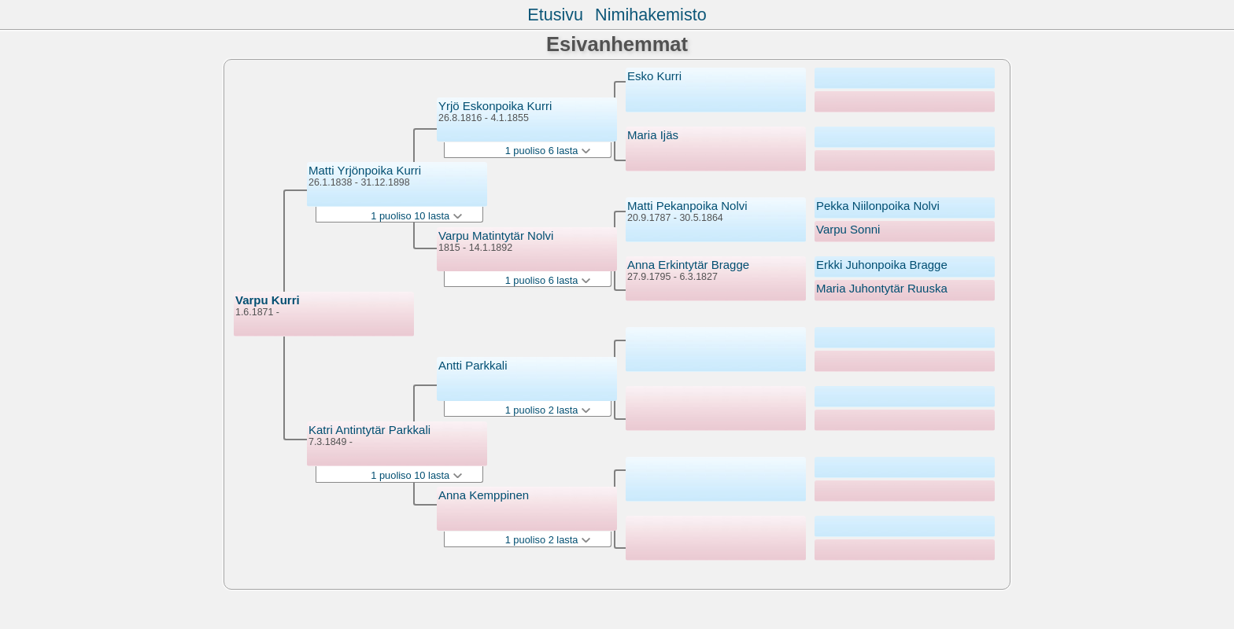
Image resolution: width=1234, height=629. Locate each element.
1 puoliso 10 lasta (416, 216)
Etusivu (555, 14)
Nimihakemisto (651, 14)
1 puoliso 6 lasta (547, 150)
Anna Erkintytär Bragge (688, 264)
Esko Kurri (654, 76)
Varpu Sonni (848, 229)
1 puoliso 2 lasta (547, 410)
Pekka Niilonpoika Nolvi (878, 205)
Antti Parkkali (473, 365)
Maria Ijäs (652, 135)
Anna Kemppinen (483, 495)
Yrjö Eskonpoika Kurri (495, 105)
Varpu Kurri (267, 300)
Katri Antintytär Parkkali (369, 429)
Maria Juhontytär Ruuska (882, 288)
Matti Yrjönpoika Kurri (364, 170)
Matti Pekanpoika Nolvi (687, 205)
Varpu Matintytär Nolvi (495, 235)
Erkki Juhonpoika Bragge (882, 264)
